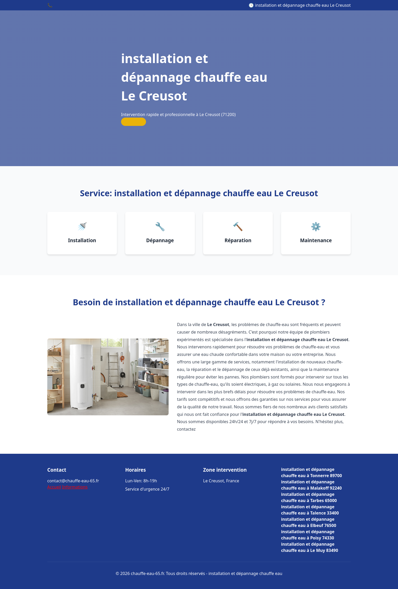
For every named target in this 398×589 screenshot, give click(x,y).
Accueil (54, 487)
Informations (75, 487)
